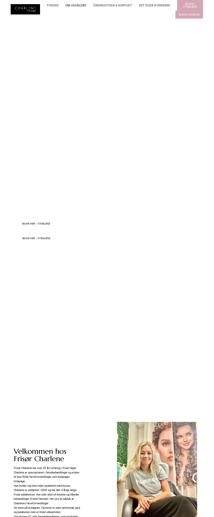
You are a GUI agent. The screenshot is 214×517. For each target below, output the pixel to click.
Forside (53, 5)
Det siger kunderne (154, 5)
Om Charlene (75, 5)
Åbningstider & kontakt (112, 5)
